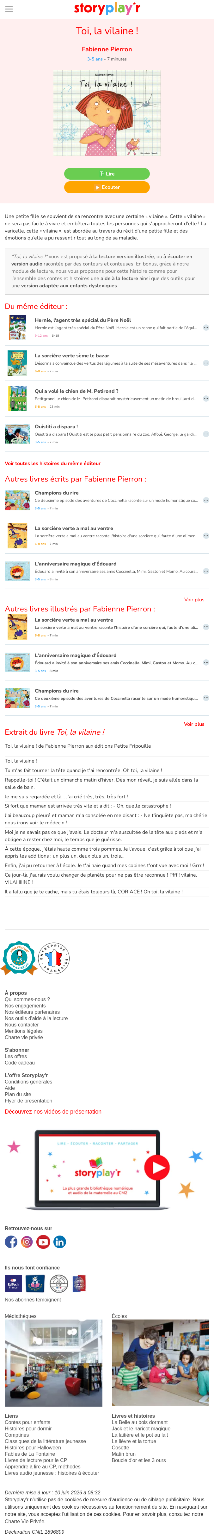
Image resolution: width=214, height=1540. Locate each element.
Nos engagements (25, 1005)
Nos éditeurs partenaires (32, 1012)
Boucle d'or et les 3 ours (139, 1460)
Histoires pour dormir (28, 1428)
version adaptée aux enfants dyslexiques (69, 285)
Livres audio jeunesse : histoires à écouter (52, 1473)
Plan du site (18, 1094)
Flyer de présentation (28, 1100)
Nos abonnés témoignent (33, 1299)
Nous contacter (22, 1024)
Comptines (17, 1435)
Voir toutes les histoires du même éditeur (53, 463)
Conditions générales (28, 1081)
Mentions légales (24, 1031)
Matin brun (124, 1454)
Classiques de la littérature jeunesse (45, 1441)
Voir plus (194, 599)
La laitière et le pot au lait (140, 1435)
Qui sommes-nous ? (27, 999)
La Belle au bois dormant (140, 1422)
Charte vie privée (24, 1037)
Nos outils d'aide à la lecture (36, 1018)
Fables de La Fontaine (30, 1454)
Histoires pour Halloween (33, 1447)
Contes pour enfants (27, 1422)
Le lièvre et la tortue (134, 1441)
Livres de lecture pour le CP (36, 1460)
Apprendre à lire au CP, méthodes (43, 1466)
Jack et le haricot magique (141, 1428)
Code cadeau (20, 1062)
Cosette (120, 1447)
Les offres (16, 1056)
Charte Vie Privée (24, 1521)
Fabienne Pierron (107, 49)
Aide (10, 1088)
